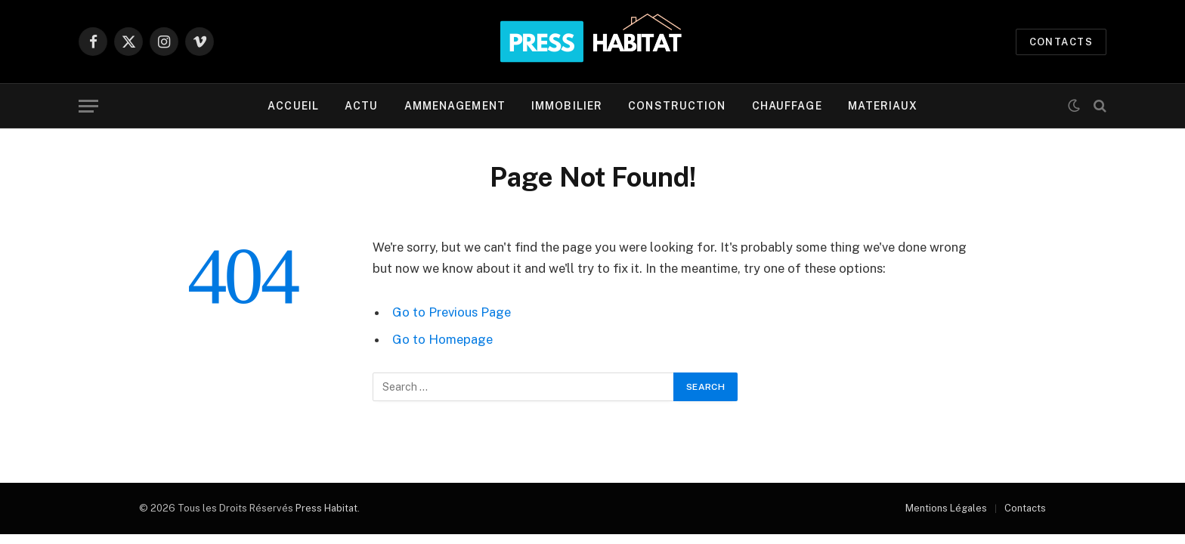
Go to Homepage (442, 339)
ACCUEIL (293, 106)
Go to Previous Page (451, 312)
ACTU (361, 106)
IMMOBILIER (566, 106)
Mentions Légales (946, 508)
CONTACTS (1061, 42)
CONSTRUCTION (677, 106)
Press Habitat (326, 508)
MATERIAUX (882, 106)
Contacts (1025, 508)
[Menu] (88, 106)
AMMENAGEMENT (455, 106)
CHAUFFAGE (787, 106)
